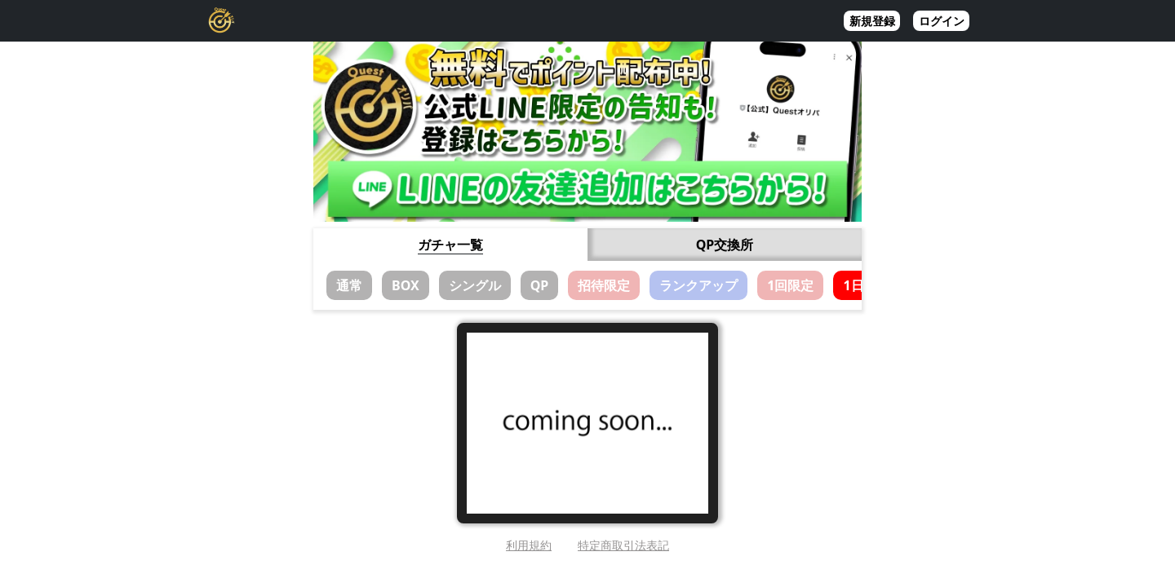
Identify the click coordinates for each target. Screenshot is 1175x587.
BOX (405, 285)
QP (539, 285)
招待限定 (604, 285)
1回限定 (790, 285)
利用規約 (529, 545)
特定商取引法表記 (623, 545)
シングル (475, 285)
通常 (349, 285)
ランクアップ (698, 285)
